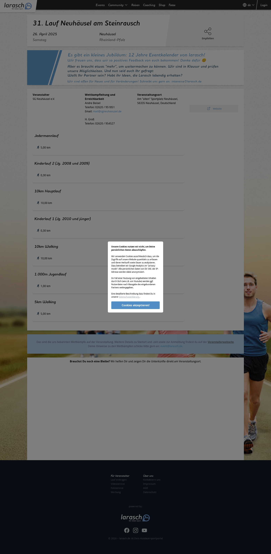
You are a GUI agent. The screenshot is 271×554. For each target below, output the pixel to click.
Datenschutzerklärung (129, 296)
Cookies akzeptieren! (135, 305)
